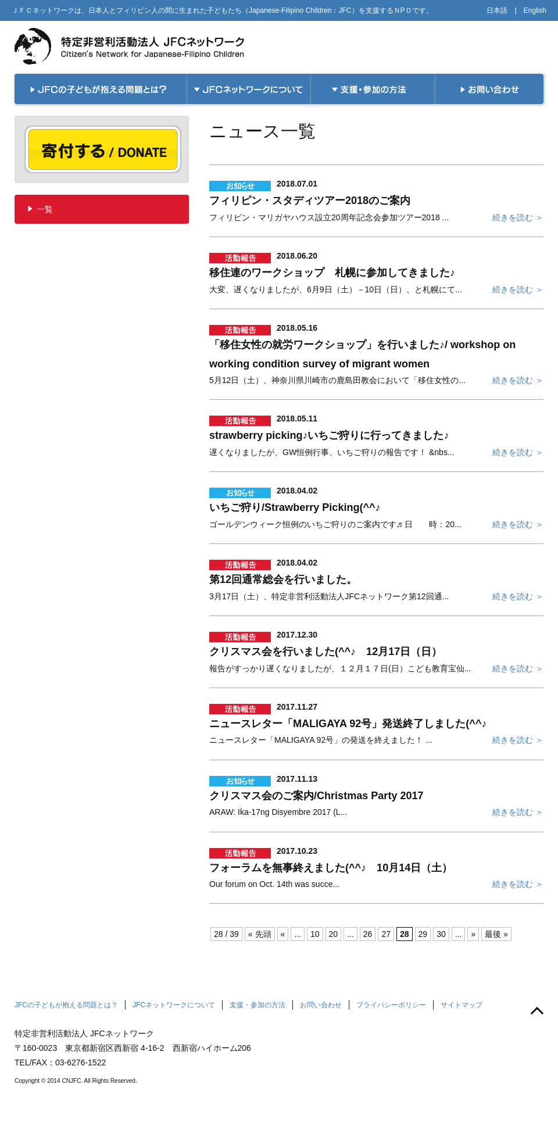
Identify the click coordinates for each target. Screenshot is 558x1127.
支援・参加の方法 (257, 1005)
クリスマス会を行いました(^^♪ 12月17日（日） (325, 651)
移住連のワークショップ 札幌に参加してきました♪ (332, 272)
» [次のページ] (473, 934)
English (535, 10)
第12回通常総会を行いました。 (283, 579)
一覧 (45, 209)
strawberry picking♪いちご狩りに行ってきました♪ (329, 435)
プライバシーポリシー (391, 1005)
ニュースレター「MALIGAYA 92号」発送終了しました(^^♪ (348, 723)
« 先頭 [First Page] (259, 934)
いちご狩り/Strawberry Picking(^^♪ (295, 507)
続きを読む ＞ (517, 217)
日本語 (497, 10)
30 (441, 934)
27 (386, 934)
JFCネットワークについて (174, 1005)
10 (315, 934)
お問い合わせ (321, 1005)
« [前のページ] (283, 934)
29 (423, 934)
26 (368, 934)
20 (333, 934)
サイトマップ (461, 1005)
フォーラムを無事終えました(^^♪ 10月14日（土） (330, 868)
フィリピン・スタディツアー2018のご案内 (309, 200)
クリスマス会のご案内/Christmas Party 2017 (316, 796)
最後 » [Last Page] (496, 934)
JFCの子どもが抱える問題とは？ (66, 1005)
